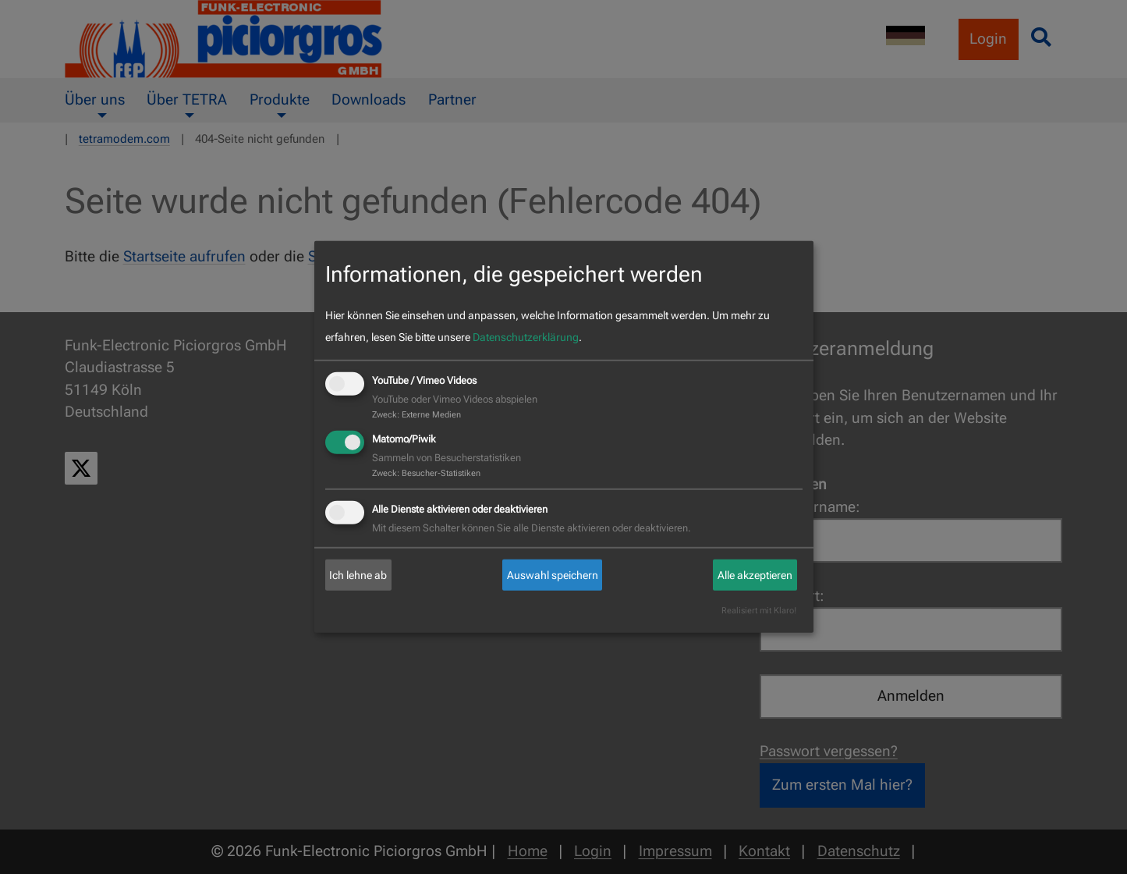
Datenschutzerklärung (526, 337)
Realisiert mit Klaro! (758, 611)
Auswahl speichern (552, 575)
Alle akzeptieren (755, 575)
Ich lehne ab (358, 575)
